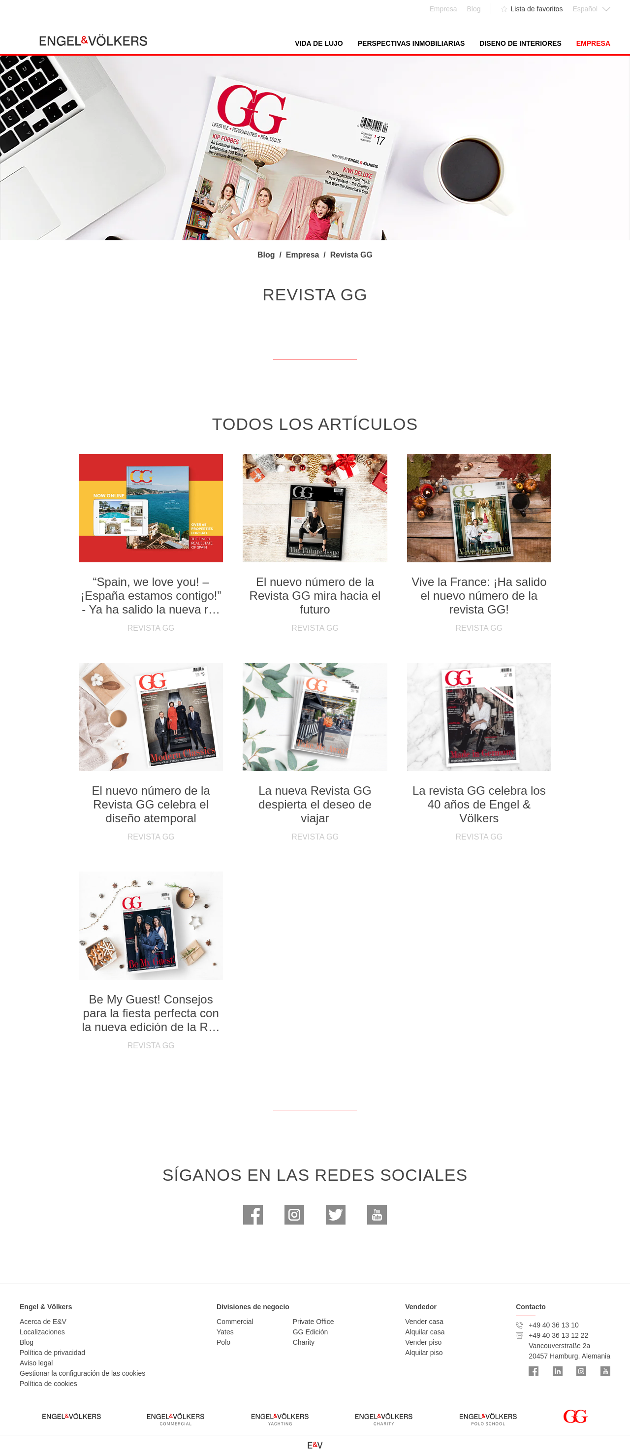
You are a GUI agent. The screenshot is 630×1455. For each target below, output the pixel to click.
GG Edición (310, 1332)
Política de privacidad (52, 1353)
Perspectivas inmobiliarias (411, 43)
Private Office (313, 1322)
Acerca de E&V (43, 1322)
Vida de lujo (319, 43)
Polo (223, 1342)
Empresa (593, 43)
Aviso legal (36, 1363)
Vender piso (423, 1342)
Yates (225, 1332)
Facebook (253, 1215)
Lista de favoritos (537, 9)
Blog (26, 1342)
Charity (304, 1342)
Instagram (294, 1215)
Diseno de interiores (520, 43)
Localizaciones (42, 1332)
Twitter (336, 1215)
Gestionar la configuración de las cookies (82, 1373)
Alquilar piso (423, 1353)
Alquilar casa (424, 1332)
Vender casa (424, 1322)
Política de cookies (48, 1384)
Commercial (235, 1322)
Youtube (377, 1215)
